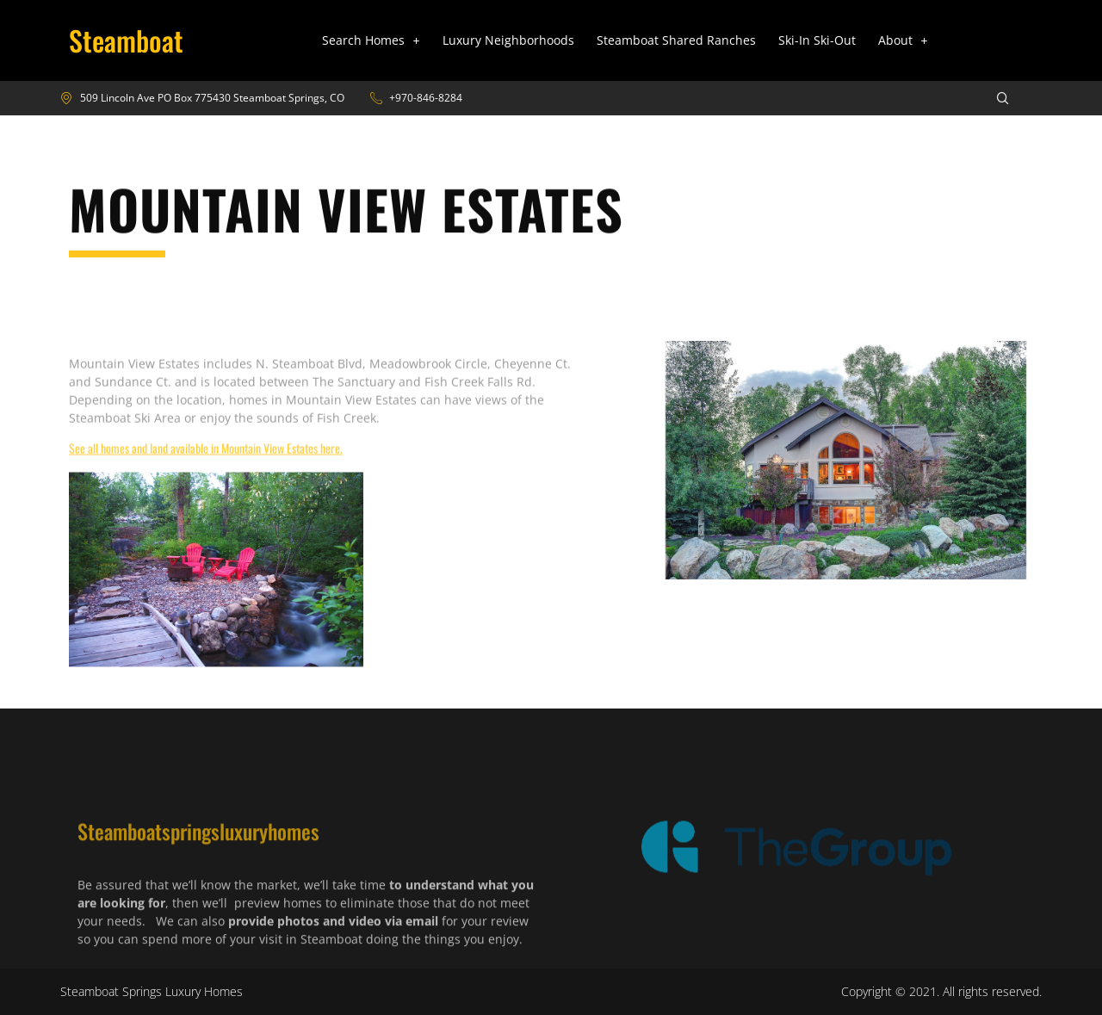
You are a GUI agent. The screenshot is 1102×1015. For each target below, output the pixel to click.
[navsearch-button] (992, 98)
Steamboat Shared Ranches (676, 40)
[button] (371, 40)
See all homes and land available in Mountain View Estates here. (206, 475)
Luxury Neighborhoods (508, 40)
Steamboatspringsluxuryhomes (198, 880)
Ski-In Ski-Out (817, 40)
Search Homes (371, 40)
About (903, 40)
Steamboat (126, 40)
